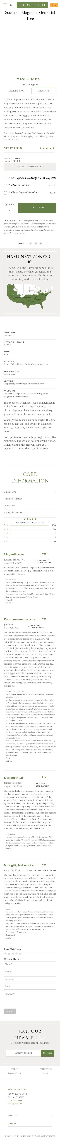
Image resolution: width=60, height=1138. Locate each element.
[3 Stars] (13, 955)
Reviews (13, 148)
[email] (35, 244)
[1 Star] (5, 955)
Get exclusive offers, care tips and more (30, 1043)
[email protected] (15, 1104)
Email (45, 1073)
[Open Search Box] (11, 5)
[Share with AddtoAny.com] (41, 244)
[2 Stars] (9, 955)
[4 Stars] (16, 955)
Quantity (9, 205)
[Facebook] (30, 244)
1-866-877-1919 (14, 1073)
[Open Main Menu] (5, 5)
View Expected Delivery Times (30, 167)
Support (12, 1124)
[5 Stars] (20, 955)
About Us (12, 1115)
